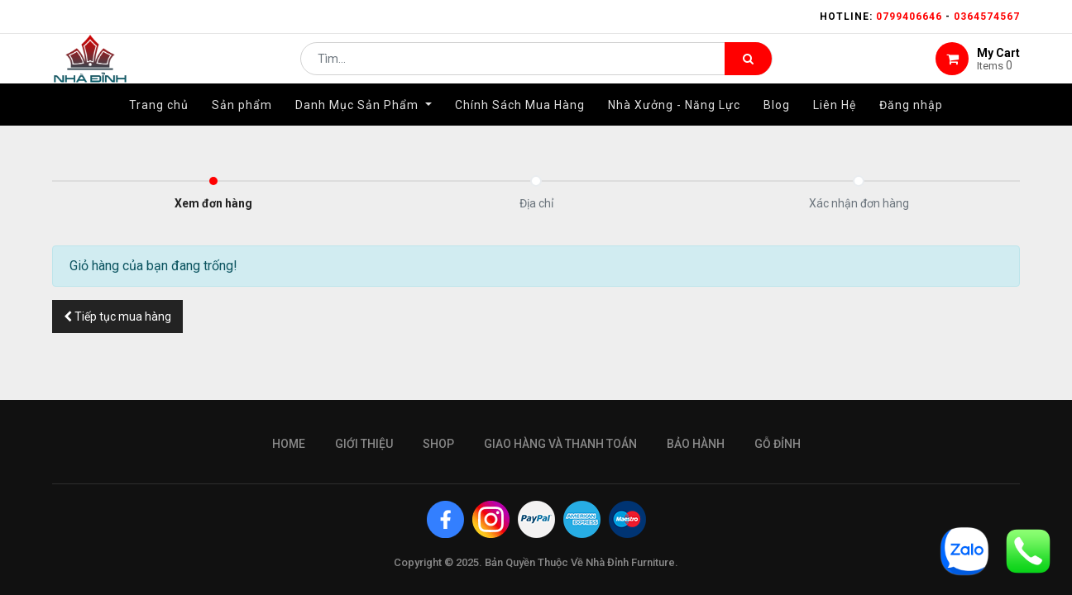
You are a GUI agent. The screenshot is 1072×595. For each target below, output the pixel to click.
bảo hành (696, 443)
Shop (438, 443)
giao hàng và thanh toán (560, 443)
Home (288, 443)
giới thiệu (364, 443)
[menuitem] (158, 129)
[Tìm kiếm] (748, 71)
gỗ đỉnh (777, 443)
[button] (117, 316)
